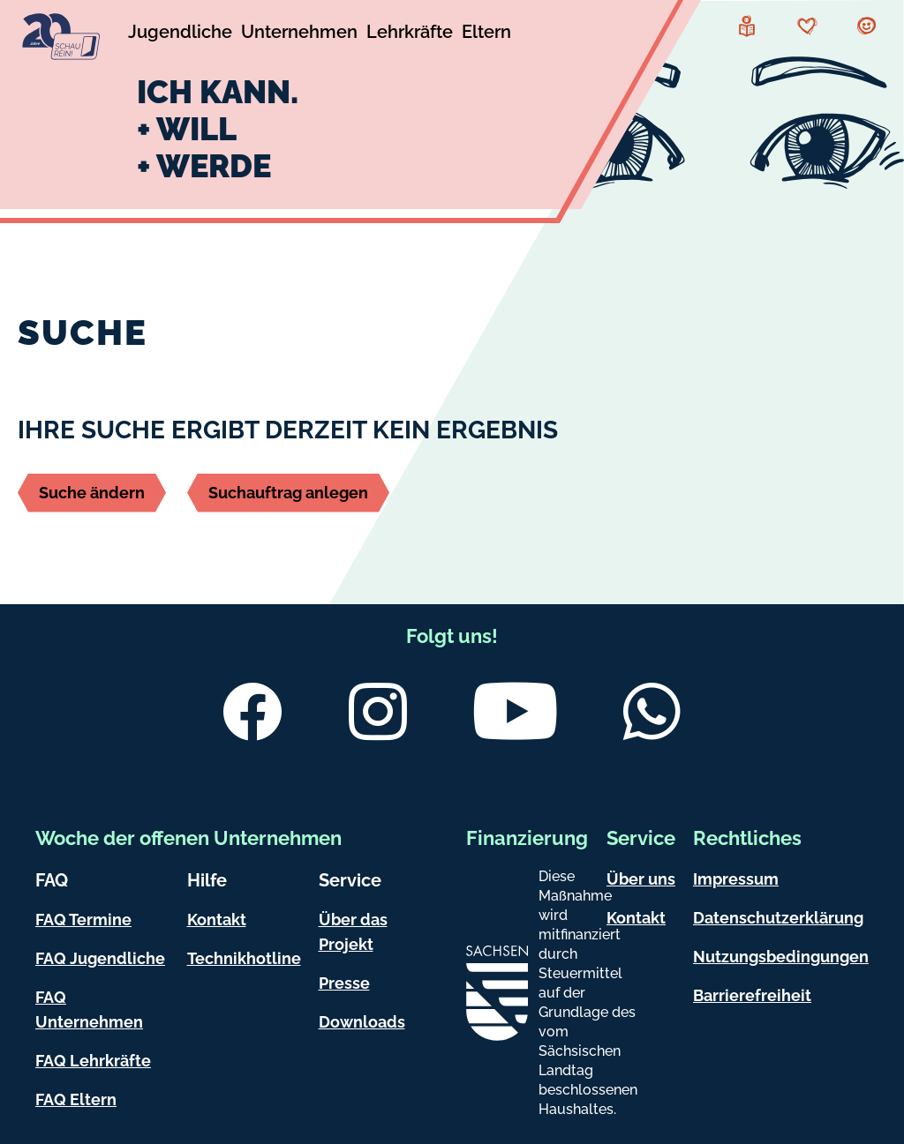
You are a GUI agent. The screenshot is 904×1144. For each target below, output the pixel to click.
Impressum (736, 879)
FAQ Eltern (76, 1099)
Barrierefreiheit (752, 995)
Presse (344, 983)
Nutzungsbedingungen (781, 956)
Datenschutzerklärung (778, 917)
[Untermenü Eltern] (486, 34)
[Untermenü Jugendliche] (180, 34)
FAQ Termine (83, 919)
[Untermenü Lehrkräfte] (409, 34)
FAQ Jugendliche (100, 958)
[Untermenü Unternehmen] (299, 34)
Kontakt (216, 919)
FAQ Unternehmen (89, 1009)
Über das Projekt (353, 931)
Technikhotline (244, 958)
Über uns (640, 879)
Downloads (362, 1022)
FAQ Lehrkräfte (93, 1060)
